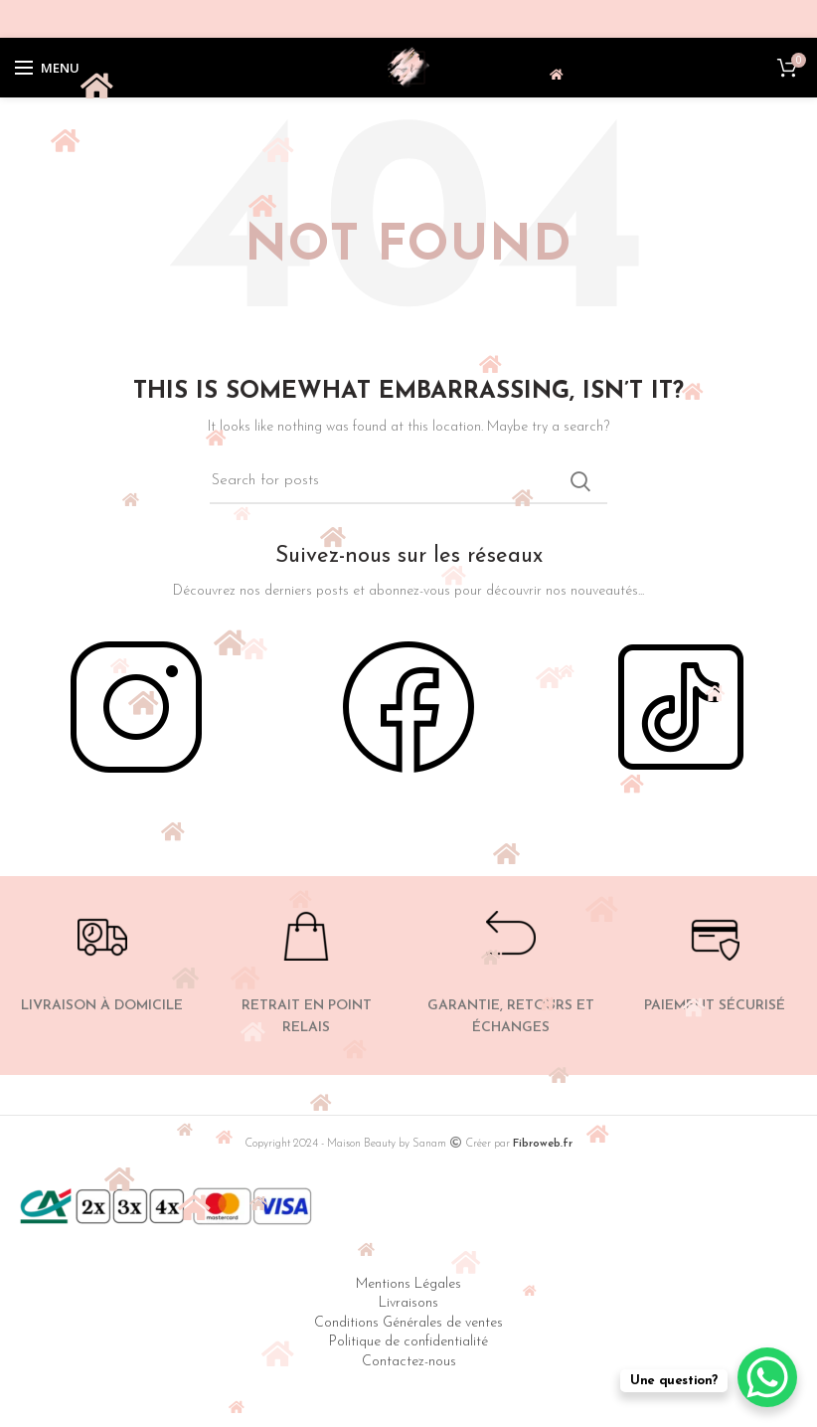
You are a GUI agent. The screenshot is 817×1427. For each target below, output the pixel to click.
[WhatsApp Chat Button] (767, 1377)
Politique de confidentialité (408, 1342)
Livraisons (408, 1303)
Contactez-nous (409, 1361)
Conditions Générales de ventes (408, 1323)
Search (580, 481)
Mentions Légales (408, 1284)
